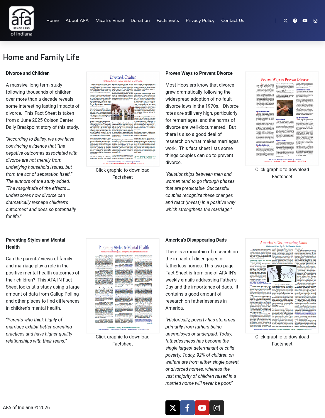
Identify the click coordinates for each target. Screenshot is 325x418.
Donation (140, 20)
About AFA (77, 20)
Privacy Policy (200, 20)
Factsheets (168, 20)
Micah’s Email (109, 20)
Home (52, 20)
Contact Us (232, 20)
